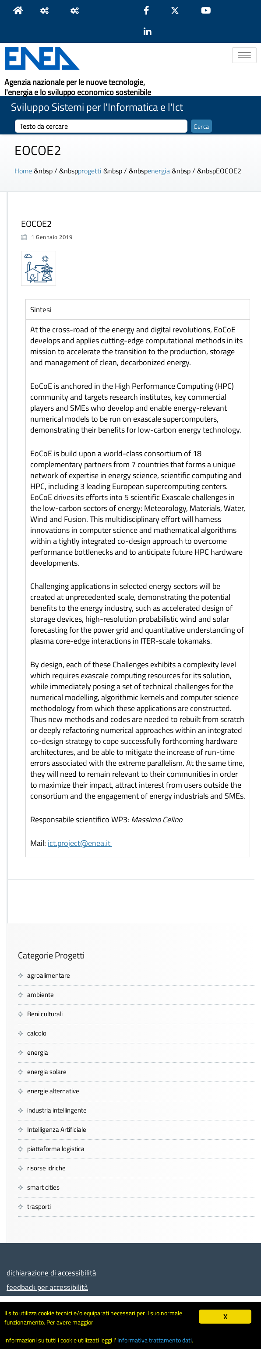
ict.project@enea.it (80, 843)
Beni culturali (45, 1014)
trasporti (39, 1206)
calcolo (36, 1033)
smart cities (43, 1187)
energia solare (47, 1072)
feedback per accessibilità (47, 1287)
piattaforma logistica (56, 1149)
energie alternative (53, 1091)
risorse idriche (46, 1168)
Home (23, 171)
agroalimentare (48, 975)
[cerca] (101, 126)
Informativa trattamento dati (154, 1340)
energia (159, 171)
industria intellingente (57, 1110)
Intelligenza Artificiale (56, 1129)
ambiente (40, 995)
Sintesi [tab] (41, 309)
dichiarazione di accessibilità (51, 1272)
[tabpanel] (137, 588)
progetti (90, 171)
